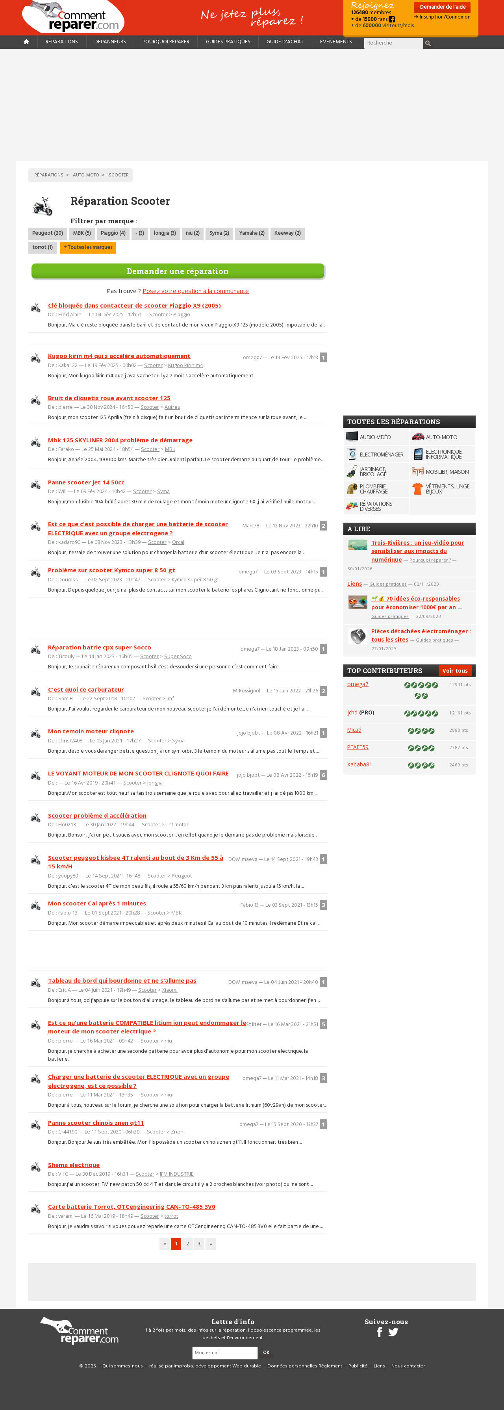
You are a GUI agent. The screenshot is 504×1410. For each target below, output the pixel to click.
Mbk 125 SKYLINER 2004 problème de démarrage (120, 440)
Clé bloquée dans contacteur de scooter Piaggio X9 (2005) (134, 305)
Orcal (178, 541)
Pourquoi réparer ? (430, 560)
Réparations (62, 42)
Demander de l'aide (442, 7)
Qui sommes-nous (122, 1366)
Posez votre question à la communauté (196, 291)
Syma (163, 491)
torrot (171, 1215)
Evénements (336, 42)
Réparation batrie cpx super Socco (99, 647)
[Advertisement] (252, 105)
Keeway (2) (287, 233)
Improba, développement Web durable (217, 1366)
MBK (170, 449)
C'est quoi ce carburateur (86, 689)
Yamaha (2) (252, 233)
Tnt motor (177, 824)
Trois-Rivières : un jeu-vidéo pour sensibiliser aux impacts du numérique (417, 551)
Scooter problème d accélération (97, 815)
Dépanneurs (110, 42)
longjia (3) (165, 233)
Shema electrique (74, 1165)
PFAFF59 (358, 747)
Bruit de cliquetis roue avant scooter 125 (109, 398)
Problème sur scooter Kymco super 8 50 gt (111, 570)
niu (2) (193, 233)
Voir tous (455, 670)
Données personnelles (292, 1366)
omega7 (358, 684)
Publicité (357, 1366)
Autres (172, 406)
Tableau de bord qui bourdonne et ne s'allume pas (122, 980)
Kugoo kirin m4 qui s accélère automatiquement (119, 356)
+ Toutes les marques (88, 247)
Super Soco (178, 656)
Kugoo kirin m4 (185, 365)
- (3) (139, 233)
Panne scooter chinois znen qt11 (96, 1122)
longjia (155, 782)
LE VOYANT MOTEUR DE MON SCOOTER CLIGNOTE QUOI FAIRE (138, 773)
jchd (352, 712)
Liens (354, 583)
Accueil (76, 16)
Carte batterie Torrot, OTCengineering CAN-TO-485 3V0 (131, 1206)
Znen (177, 1131)
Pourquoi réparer (166, 42)
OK (266, 1353)
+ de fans (373, 19)
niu (168, 1040)
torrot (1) (42, 247)
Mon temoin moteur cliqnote (91, 731)
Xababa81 (359, 764)
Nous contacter (408, 1366)
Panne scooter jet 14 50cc (86, 482)
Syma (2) (219, 233)
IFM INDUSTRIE (177, 1173)
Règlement (330, 1366)
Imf (170, 698)
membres (371, 13)
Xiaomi (170, 989)
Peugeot (182, 875)
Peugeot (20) (47, 233)
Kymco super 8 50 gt (195, 579)
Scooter (158, 314)
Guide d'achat (285, 42)
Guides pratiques (228, 42)
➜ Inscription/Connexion (442, 17)
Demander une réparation (178, 271)
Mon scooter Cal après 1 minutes (97, 903)
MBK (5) (82, 233)
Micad (354, 729)
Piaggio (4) (113, 233)
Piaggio (181, 314)
